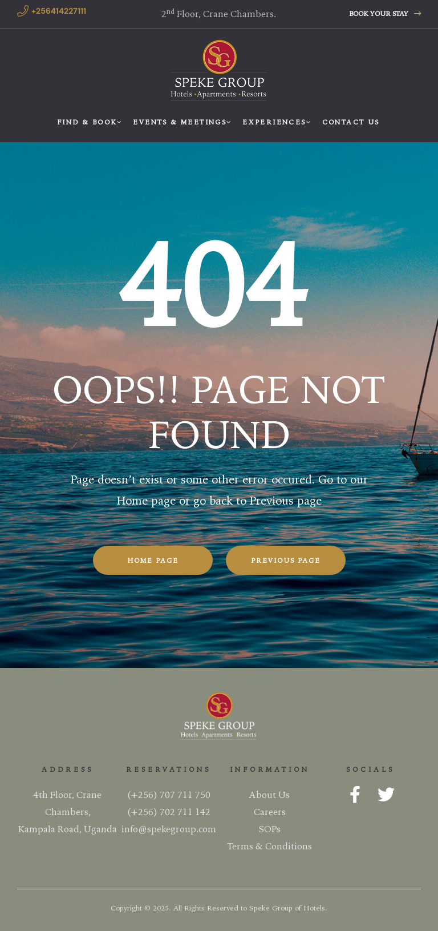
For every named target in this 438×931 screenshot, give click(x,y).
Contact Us (351, 122)
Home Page (153, 560)
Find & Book (89, 122)
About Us (269, 793)
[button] (385, 14)
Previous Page (286, 560)
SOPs (270, 827)
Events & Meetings (182, 122)
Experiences (276, 122)
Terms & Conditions (269, 845)
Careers (270, 810)
